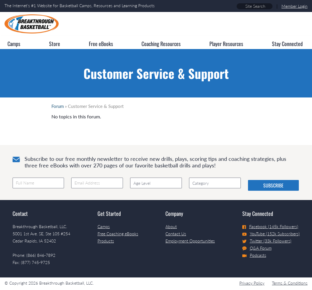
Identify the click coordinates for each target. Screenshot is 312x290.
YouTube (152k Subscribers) (271, 233)
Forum (57, 106)
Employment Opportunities (190, 240)
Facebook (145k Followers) (270, 226)
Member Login (294, 6)
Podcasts (254, 255)
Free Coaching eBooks (118, 233)
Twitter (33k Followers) (266, 240)
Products (106, 240)
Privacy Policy (251, 283)
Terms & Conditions (290, 283)
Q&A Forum (257, 248)
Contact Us (175, 233)
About (171, 226)
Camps (104, 226)
